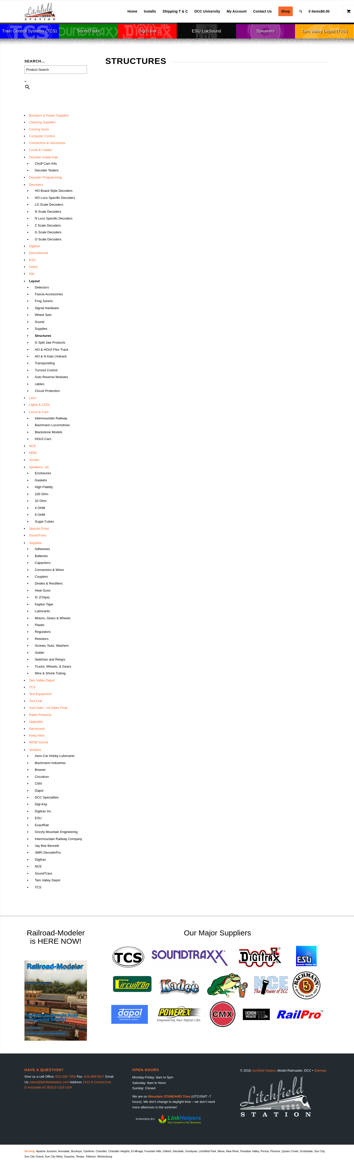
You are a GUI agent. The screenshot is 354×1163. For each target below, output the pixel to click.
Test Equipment (40, 694)
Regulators (43, 632)
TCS (32, 687)
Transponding (45, 363)
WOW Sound (38, 742)
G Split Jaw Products (50, 342)
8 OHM (40, 515)
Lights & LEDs (39, 405)
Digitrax (34, 246)
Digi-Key (41, 804)
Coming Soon (39, 129)
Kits (32, 274)
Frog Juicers (44, 301)
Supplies (41, 329)
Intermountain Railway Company (58, 839)
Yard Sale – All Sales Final (48, 708)
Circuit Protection (47, 391)
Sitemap (320, 1070)
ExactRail (42, 825)
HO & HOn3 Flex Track (51, 349)
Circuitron (42, 777)
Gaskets (41, 480)
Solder (39, 653)
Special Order (39, 528)
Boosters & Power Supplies (49, 115)
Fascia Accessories (49, 294)
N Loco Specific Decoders (54, 218)
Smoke (34, 460)
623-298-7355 (65, 1076)
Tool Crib (35, 701)
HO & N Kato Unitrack (51, 356)
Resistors (41, 639)
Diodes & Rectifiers (49, 583)
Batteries (41, 556)
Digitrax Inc (43, 811)
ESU (32, 260)
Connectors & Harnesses (47, 143)
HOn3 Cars (43, 439)
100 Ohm (41, 494)
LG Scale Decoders (49, 204)
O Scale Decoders (48, 239)
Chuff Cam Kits (46, 163)
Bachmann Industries (50, 763)
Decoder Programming (45, 177)
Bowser (40, 770)
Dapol (39, 790)
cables (39, 384)
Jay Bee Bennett (47, 846)
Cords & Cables (40, 150)
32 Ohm (40, 501)
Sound (39, 322)
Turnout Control (46, 370)
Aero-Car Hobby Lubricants (55, 756)
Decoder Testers (46, 170)
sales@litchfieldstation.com (49, 1082)
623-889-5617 (94, 1076)
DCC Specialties (47, 797)
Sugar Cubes (44, 521)
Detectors (42, 287)
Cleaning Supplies (42, 122)
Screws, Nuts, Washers (52, 645)
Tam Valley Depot (41, 680)
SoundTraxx (38, 535)
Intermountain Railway (51, 418)
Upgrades (36, 721)
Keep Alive (36, 735)
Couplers (41, 576)
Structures (43, 336)
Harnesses (37, 729)
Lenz (32, 398)
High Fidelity (44, 487)
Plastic (39, 625)
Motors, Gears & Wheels (53, 618)
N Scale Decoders (48, 211)
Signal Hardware (47, 308)
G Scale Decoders (48, 232)
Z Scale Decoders (48, 225)
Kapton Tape (44, 604)
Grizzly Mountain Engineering (56, 832)
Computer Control (42, 136)
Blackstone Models (48, 432)
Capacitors (42, 563)
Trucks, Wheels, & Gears (53, 666)
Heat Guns (42, 590)
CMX (38, 783)
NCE (32, 446)
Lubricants (42, 611)
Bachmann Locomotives (52, 425)
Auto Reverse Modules (51, 377)
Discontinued (38, 253)
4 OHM (40, 508)
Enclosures (43, 473)
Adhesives (42, 549)
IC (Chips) (42, 597)
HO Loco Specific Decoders (55, 198)
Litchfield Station (264, 1070)
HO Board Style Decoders (54, 191)
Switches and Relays (50, 659)
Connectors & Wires (49, 570)
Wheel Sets (43, 315)
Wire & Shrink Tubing (50, 673)
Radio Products (40, 715)
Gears (33, 267)
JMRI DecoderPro (48, 852)
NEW (33, 453)
